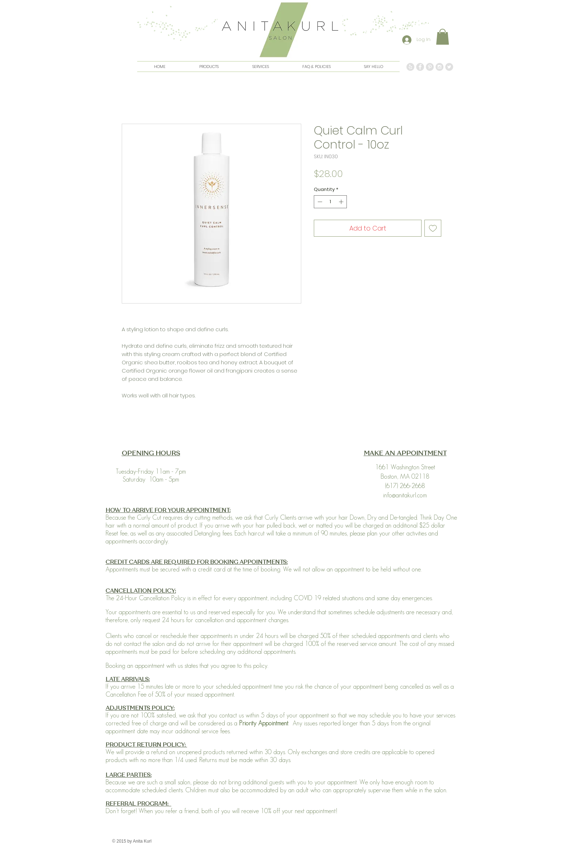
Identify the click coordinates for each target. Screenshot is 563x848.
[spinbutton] (331, 202)
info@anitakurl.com (405, 495)
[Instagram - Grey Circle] (439, 67)
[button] (442, 37)
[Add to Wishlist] (432, 228)
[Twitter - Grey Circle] (449, 67)
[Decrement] (319, 202)
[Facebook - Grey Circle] (420, 67)
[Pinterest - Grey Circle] (430, 67)
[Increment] (342, 202)
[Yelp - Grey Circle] (410, 67)
